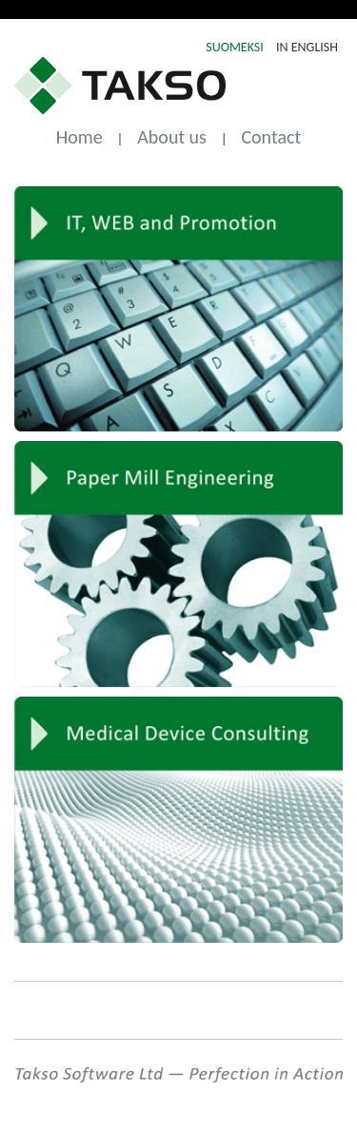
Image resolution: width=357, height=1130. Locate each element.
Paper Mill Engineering (178, 564)
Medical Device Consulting (178, 820)
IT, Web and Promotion (178, 309)
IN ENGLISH (307, 47)
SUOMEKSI (236, 47)
